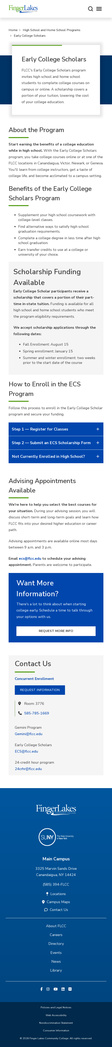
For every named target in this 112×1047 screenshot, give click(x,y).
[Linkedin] (63, 989)
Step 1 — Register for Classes (56, 429)
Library (56, 970)
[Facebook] (41, 989)
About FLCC (56, 926)
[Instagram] (48, 989)
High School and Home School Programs (51, 30)
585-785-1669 (36, 713)
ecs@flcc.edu (30, 558)
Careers (56, 934)
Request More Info (56, 631)
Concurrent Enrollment (34, 678)
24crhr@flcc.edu (28, 768)
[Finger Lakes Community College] (23, 9)
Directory (56, 943)
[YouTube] (56, 989)
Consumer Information (56, 1030)
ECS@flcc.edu (26, 751)
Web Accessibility (56, 1015)
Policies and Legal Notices (56, 1007)
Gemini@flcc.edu (28, 734)
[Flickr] (70, 989)
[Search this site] (91, 9)
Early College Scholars (30, 36)
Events (56, 952)
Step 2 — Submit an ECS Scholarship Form (56, 443)
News (56, 961)
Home (13, 30)
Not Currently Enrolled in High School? (56, 456)
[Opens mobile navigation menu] (99, 8)
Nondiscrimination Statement (56, 1023)
